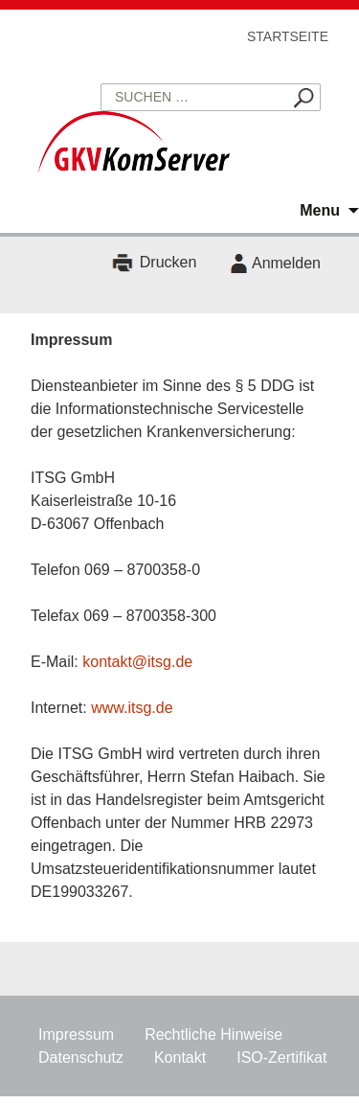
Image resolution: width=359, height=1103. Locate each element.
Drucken (168, 263)
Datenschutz (80, 1057)
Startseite (287, 36)
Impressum (76, 1034)
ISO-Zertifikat (281, 1057)
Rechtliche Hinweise (213, 1034)
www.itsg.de (131, 708)
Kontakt (180, 1057)
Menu (320, 210)
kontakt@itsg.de (137, 662)
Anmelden (286, 263)
